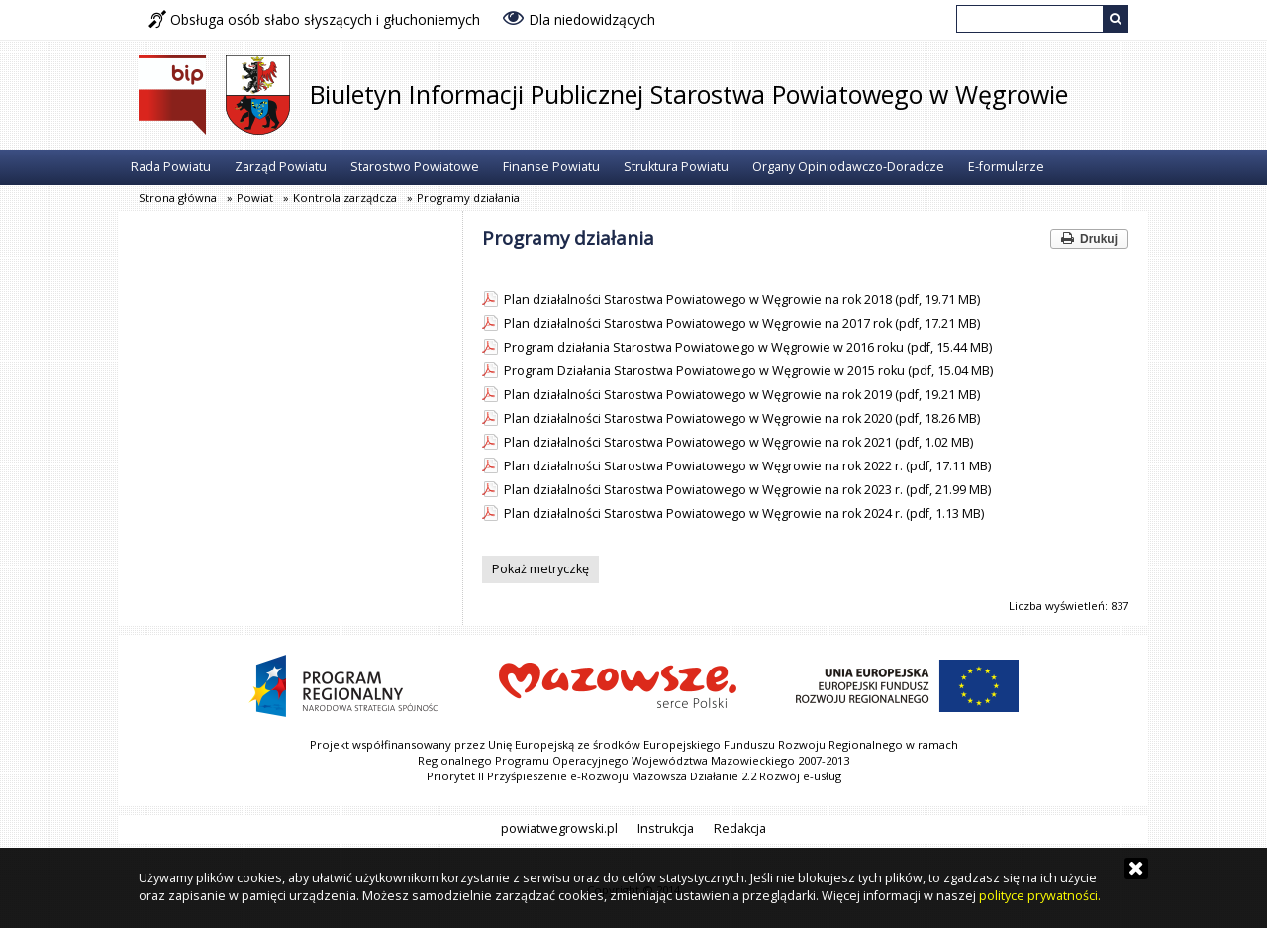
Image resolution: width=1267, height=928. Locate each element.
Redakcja (740, 828)
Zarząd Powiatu (281, 166)
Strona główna (178, 197)
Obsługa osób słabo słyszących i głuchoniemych (314, 19)
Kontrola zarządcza (345, 197)
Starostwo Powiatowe (414, 166)
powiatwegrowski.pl (559, 828)
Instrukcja (665, 828)
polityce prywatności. (1040, 895)
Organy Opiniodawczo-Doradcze (848, 166)
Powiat (255, 197)
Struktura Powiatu (676, 166)
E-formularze (1006, 166)
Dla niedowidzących (579, 18)
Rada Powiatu (171, 166)
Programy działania (468, 197)
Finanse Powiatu (551, 166)
